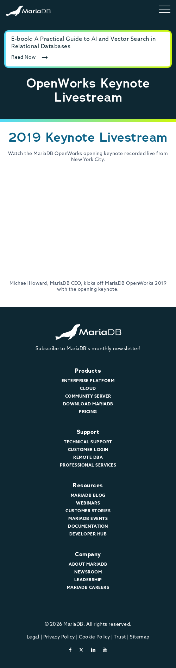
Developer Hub (88, 534)
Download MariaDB (88, 404)
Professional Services (88, 465)
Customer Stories (88, 511)
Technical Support (88, 442)
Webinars (88, 503)
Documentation (88, 527)
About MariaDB (88, 565)
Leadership (88, 580)
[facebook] (70, 650)
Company (88, 554)
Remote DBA (88, 458)
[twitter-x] (81, 650)
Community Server (88, 396)
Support (88, 432)
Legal (33, 637)
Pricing (88, 412)
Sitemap (140, 637)
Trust (120, 637)
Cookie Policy (94, 637)
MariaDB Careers (88, 588)
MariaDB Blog (88, 496)
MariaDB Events (88, 519)
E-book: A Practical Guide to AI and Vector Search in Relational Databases (83, 43)
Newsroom (88, 572)
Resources (88, 485)
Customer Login (88, 450)
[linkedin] (93, 650)
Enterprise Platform (88, 381)
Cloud (88, 389)
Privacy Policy (59, 637)
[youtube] (105, 650)
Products (88, 370)
